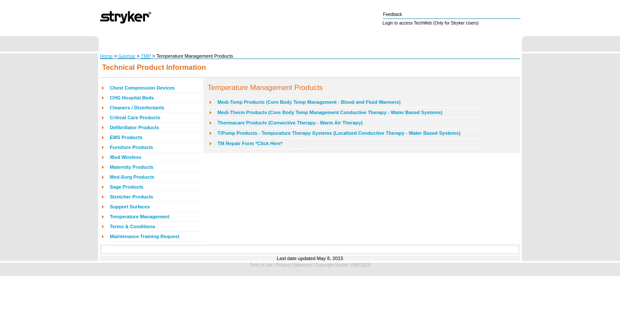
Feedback (392, 14)
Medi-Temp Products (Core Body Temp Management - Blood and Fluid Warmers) (309, 102)
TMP (146, 56)
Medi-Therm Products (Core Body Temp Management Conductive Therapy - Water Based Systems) (330, 112)
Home (106, 56)
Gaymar (127, 56)
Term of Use (261, 265)
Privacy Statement (294, 265)
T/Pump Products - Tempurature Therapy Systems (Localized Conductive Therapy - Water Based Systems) (338, 133)
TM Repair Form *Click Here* (250, 143)
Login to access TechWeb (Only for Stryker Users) (431, 23)
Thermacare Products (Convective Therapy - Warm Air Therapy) (290, 122)
